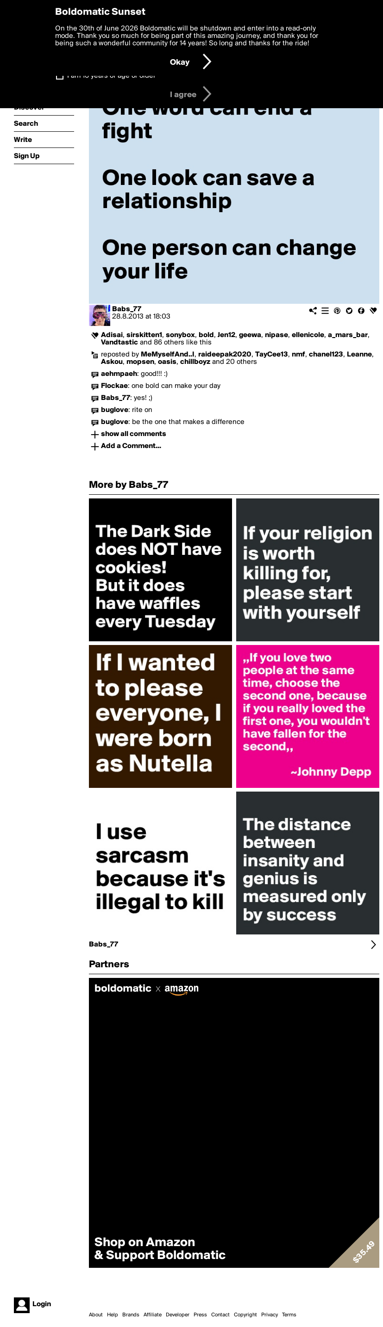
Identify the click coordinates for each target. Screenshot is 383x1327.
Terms (289, 1315)
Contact (220, 1315)
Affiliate (153, 1315)
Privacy (269, 1315)
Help (112, 1315)
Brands (130, 1315)
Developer (177, 1315)
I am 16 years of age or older (111, 76)
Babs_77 (126, 309)
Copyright (245, 1315)
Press (200, 1315)
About (96, 1315)
